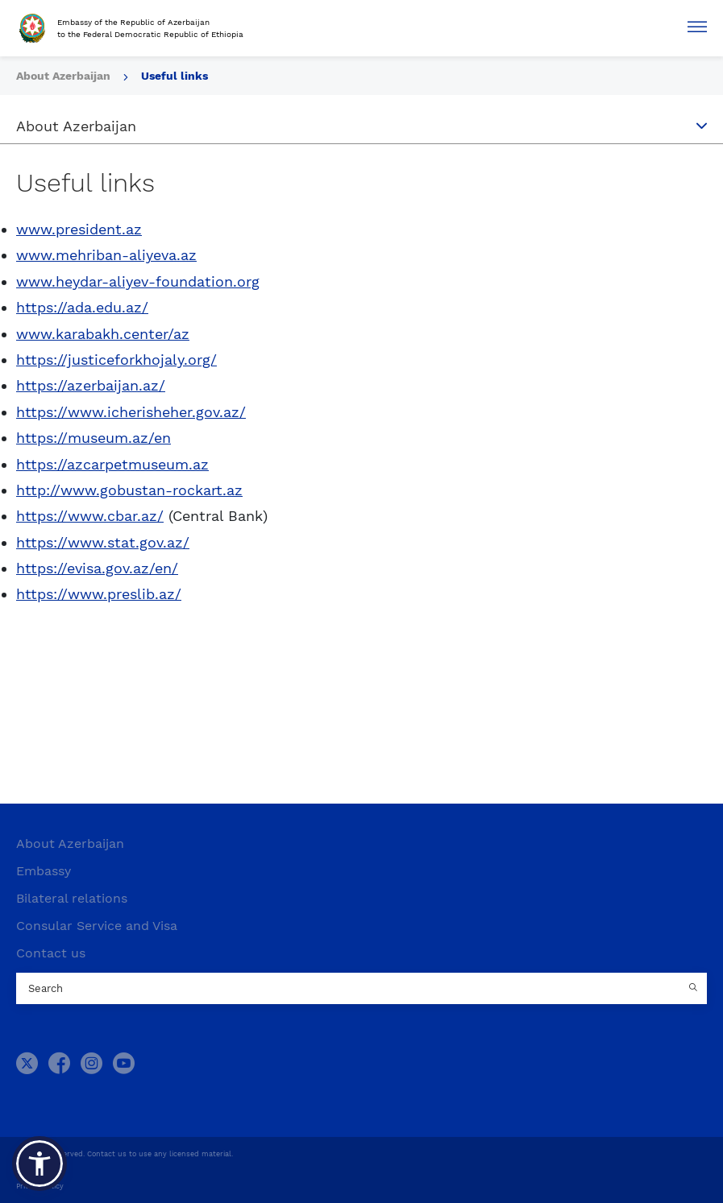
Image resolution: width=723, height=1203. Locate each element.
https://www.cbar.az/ (90, 515)
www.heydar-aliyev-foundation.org (138, 281)
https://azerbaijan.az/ (90, 385)
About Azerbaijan (70, 843)
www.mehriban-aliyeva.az (106, 254)
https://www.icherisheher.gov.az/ (131, 411)
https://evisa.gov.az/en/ (97, 568)
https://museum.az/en (93, 437)
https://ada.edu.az (79, 307)
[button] (39, 1163)
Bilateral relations (71, 898)
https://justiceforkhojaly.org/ (116, 359)
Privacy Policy (40, 1186)
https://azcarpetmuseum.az (112, 464)
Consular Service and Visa (96, 925)
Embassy (43, 870)
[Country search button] (695, 989)
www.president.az (79, 229)
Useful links (174, 75)
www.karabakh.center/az (102, 333)
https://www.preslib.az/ (98, 593)
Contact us (50, 953)
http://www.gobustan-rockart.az (129, 490)
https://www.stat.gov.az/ (102, 542)
